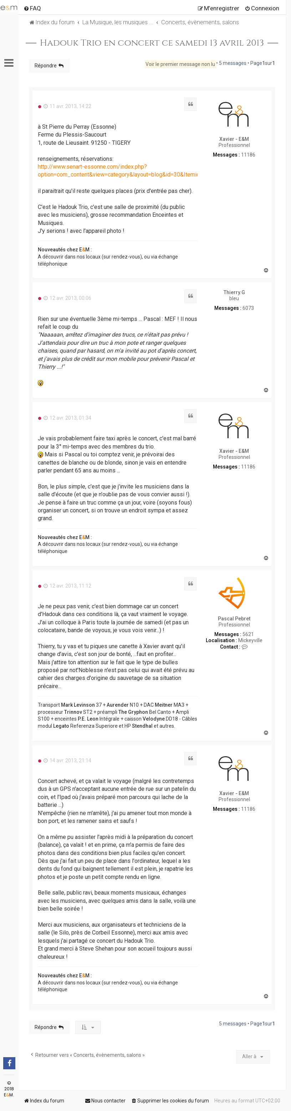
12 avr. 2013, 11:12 (67, 586)
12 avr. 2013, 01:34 (67, 418)
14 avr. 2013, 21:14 (67, 760)
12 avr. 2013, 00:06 (67, 298)
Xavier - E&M (234, 139)
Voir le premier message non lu (180, 64)
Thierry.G (234, 292)
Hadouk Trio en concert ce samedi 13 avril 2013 (152, 43)
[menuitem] (32, 8)
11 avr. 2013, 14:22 (67, 106)
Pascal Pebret (234, 618)
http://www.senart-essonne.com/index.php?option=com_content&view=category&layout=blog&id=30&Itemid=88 (123, 170)
